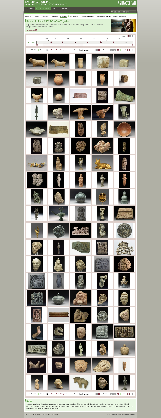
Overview (28, 16)
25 (111, 50)
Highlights (45, 16)
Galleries (63, 16)
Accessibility (46, 414)
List (132, 50)
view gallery (31, 30)
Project (56, 8)
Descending (99, 50)
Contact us (55, 414)
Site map (27, 414)
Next (52, 50)
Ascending (97, 50)
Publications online (103, 16)
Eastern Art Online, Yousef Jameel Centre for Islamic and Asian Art (46, 3)
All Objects (31, 42)
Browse (55, 16)
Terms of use (36, 414)
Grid (128, 50)
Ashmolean (127, 3)
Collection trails (87, 16)
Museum (64, 8)
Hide (130, 36)
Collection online (43, 8)
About (37, 16)
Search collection (120, 16)
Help (132, 36)
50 (114, 50)
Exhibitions (74, 16)
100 (118, 50)
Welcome (30, 8)
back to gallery (62, 50)
